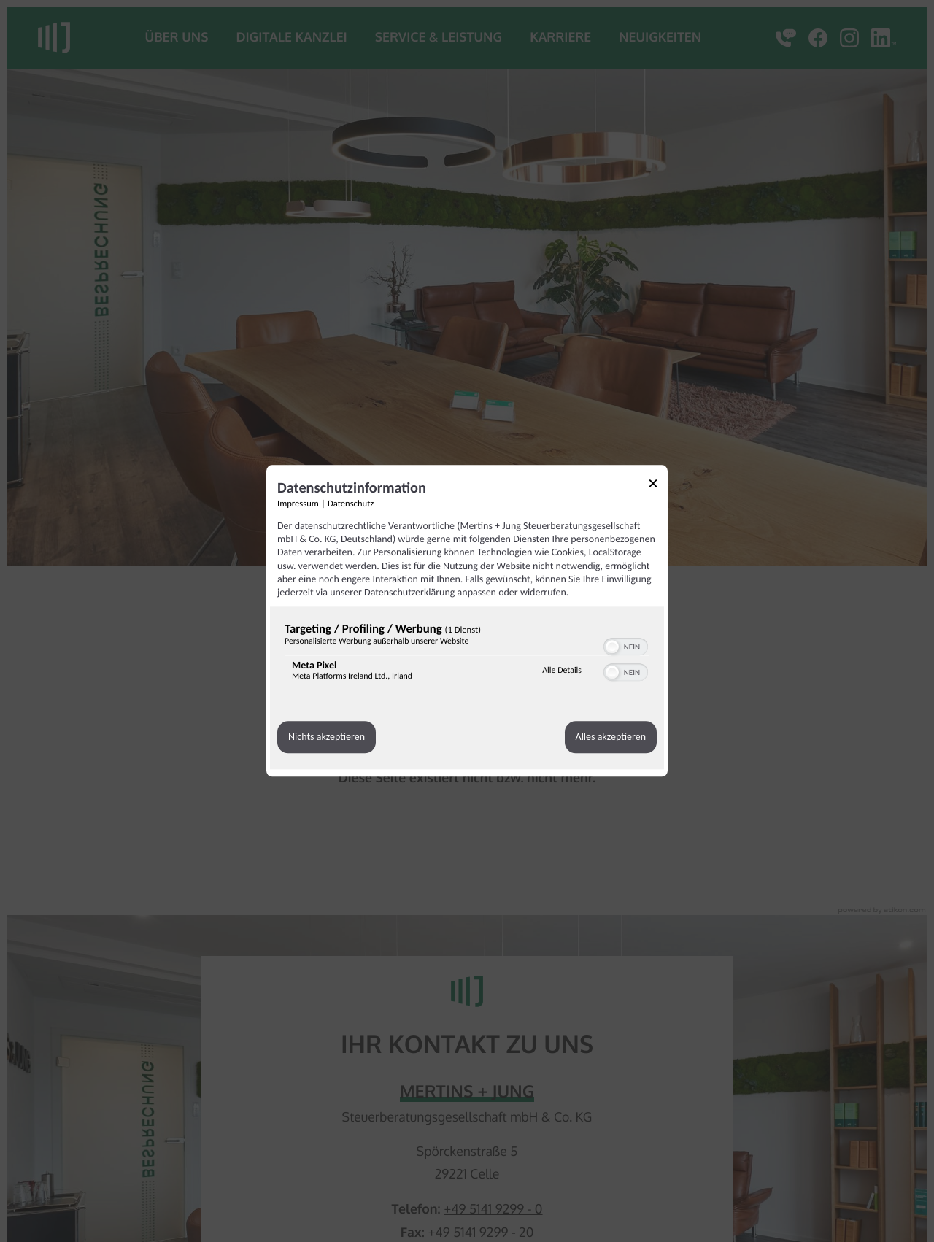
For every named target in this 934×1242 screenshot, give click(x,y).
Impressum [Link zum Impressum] (298, 503)
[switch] (625, 645)
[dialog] (467, 620)
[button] (612, 646)
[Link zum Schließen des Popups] (658, 485)
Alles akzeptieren (611, 737)
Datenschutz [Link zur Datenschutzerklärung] (351, 503)
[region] (467, 655)
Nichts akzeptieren (326, 737)
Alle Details (562, 671)
